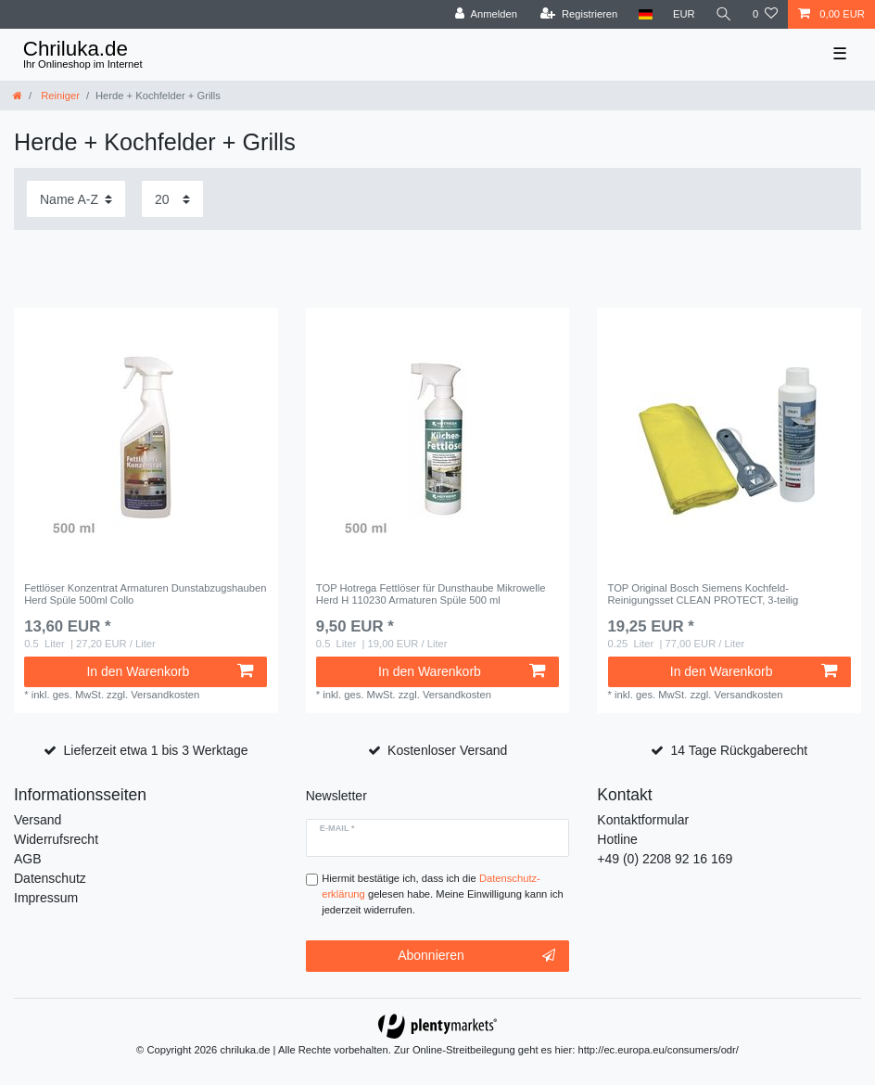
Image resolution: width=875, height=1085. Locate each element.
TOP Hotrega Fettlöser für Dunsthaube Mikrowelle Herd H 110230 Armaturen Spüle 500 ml (431, 593)
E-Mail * (337, 828)
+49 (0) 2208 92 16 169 (664, 858)
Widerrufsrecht (56, 839)
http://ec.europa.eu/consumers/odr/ (658, 1049)
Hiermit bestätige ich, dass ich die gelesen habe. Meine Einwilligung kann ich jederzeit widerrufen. (443, 894)
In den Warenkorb (169, 671)
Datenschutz (50, 878)
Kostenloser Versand (447, 750)
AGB (28, 858)
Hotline (617, 839)
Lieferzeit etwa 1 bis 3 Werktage (156, 750)
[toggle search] (723, 14)
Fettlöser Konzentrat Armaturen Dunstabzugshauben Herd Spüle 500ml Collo (145, 593)
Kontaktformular (643, 819)
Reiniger (59, 95)
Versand (37, 819)
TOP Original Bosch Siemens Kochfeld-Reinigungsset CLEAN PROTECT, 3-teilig (703, 593)
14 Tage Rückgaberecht (739, 750)
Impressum (46, 897)
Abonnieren (476, 956)
